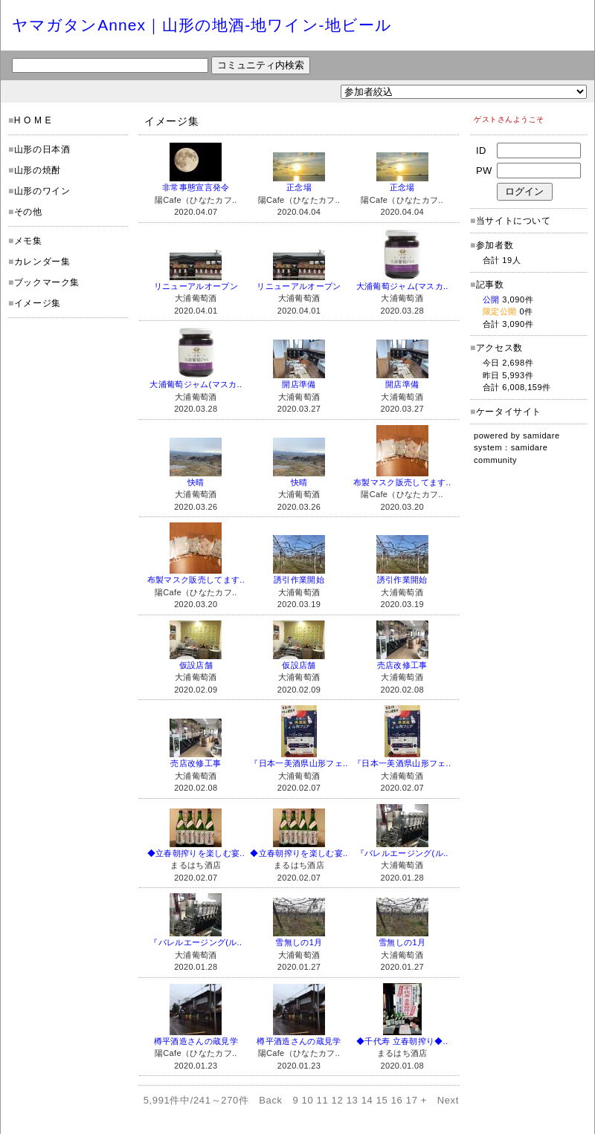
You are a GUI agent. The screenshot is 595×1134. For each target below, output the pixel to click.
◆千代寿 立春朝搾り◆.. (402, 1041)
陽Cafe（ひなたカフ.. (196, 199)
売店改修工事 (402, 665)
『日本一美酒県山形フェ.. (298, 763)
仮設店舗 (196, 665)
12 (338, 1100)
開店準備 (298, 384)
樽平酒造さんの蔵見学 (196, 1041)
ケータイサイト (508, 411)
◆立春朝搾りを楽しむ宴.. (196, 853)
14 (367, 1100)
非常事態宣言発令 (196, 187)
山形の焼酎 (37, 170)
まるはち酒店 (195, 865)
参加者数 (491, 245)
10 (308, 1100)
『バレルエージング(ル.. (402, 853)
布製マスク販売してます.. (402, 482)
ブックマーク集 (47, 282)
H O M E (32, 120)
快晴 (196, 482)
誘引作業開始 (299, 579)
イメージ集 (37, 303)
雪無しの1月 (298, 942)
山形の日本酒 (42, 149)
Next (448, 1100)
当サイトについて (513, 221)
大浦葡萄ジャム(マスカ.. (402, 286)
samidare (541, 435)
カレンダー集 (42, 261)
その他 (28, 212)
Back (271, 1100)
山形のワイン (42, 191)
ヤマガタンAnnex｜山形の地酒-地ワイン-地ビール (202, 24)
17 (412, 1100)
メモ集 (28, 241)
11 (323, 1100)
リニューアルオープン (196, 286)
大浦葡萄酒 (196, 298)
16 (397, 1100)
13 (352, 1100)
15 (382, 1100)
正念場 (299, 187)
